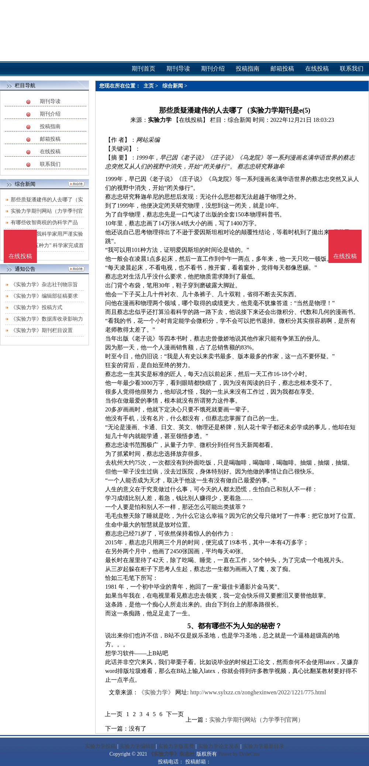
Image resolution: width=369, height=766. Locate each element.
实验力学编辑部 (138, 746)
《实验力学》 (156, 692)
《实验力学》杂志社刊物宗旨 (44, 284)
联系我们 (50, 164)
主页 (149, 86)
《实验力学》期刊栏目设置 (42, 330)
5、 (192, 626)
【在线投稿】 (190, 120)
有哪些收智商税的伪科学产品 (44, 222)
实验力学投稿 (100, 746)
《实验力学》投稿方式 (36, 307)
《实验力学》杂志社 (171, 754)
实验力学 (160, 120)
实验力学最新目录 (263, 746)
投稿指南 (50, 126)
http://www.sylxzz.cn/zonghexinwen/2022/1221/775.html (258, 692)
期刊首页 (143, 68)
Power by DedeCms (238, 754)
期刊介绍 (50, 114)
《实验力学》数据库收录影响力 (47, 319)
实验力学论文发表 (218, 746)
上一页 (114, 714)
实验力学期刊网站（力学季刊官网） (256, 720)
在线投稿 (50, 151)
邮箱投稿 (50, 139)
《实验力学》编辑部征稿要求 (44, 296)
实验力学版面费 (176, 746)
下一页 (175, 714)
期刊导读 (50, 101)
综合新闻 (172, 86)
